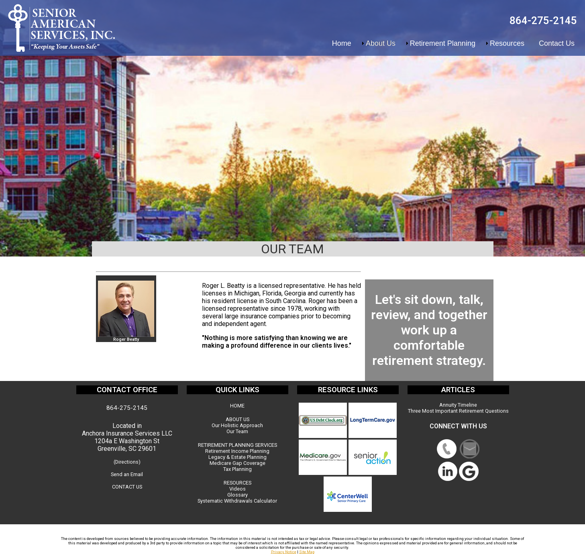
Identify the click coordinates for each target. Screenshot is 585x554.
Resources (507, 43)
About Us (380, 43)
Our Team (237, 431)
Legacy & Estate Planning (237, 457)
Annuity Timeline (458, 405)
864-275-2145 (543, 20)
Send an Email (127, 474)
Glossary (237, 495)
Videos (237, 489)
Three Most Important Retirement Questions (458, 411)
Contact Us (557, 43)
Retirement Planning (442, 43)
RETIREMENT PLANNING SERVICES (237, 445)
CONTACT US (127, 487)
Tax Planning (237, 469)
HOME (237, 406)
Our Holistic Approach (237, 425)
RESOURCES (237, 483)
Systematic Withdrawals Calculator (237, 501)
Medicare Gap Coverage (237, 463)
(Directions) (127, 462)
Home (341, 43)
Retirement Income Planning (237, 451)
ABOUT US (237, 419)
